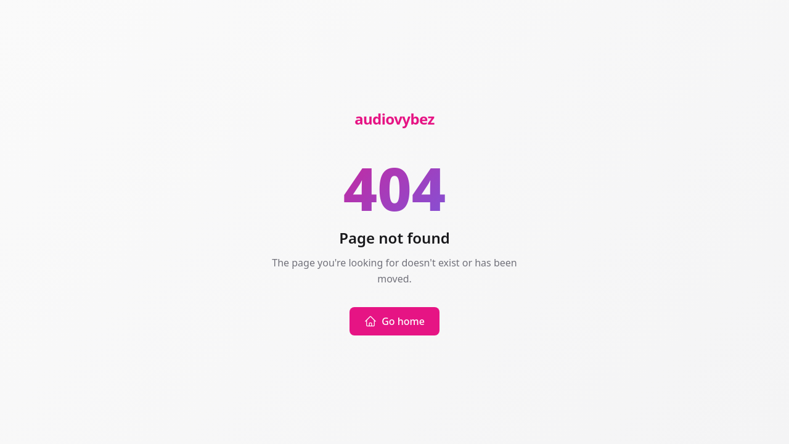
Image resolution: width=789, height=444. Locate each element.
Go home (394, 321)
